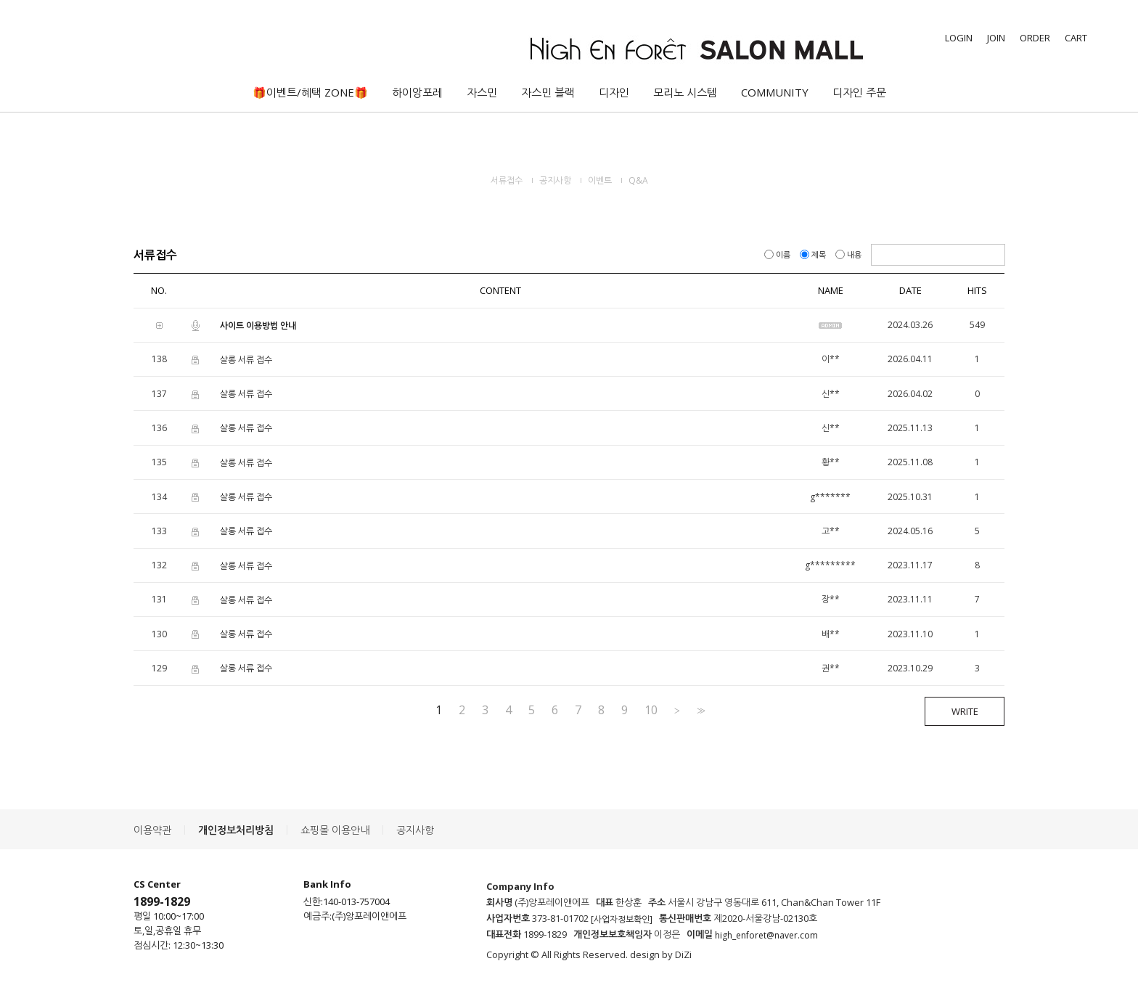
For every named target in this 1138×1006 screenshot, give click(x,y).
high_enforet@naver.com (766, 935)
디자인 (614, 92)
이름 (778, 254)
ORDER (1035, 37)
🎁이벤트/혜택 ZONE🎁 (310, 92)
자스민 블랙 (548, 92)
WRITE (964, 711)
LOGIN (959, 37)
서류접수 (507, 180)
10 (651, 710)
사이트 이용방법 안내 (258, 325)
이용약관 (152, 830)
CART (1076, 37)
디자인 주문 (859, 92)
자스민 (482, 92)
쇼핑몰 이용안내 (334, 830)
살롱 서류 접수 (246, 359)
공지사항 (555, 180)
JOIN (996, 37)
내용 (849, 254)
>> (700, 710)
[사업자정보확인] (621, 919)
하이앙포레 (417, 92)
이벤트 (600, 180)
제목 (814, 254)
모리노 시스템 (685, 92)
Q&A (638, 180)
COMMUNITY (775, 92)
